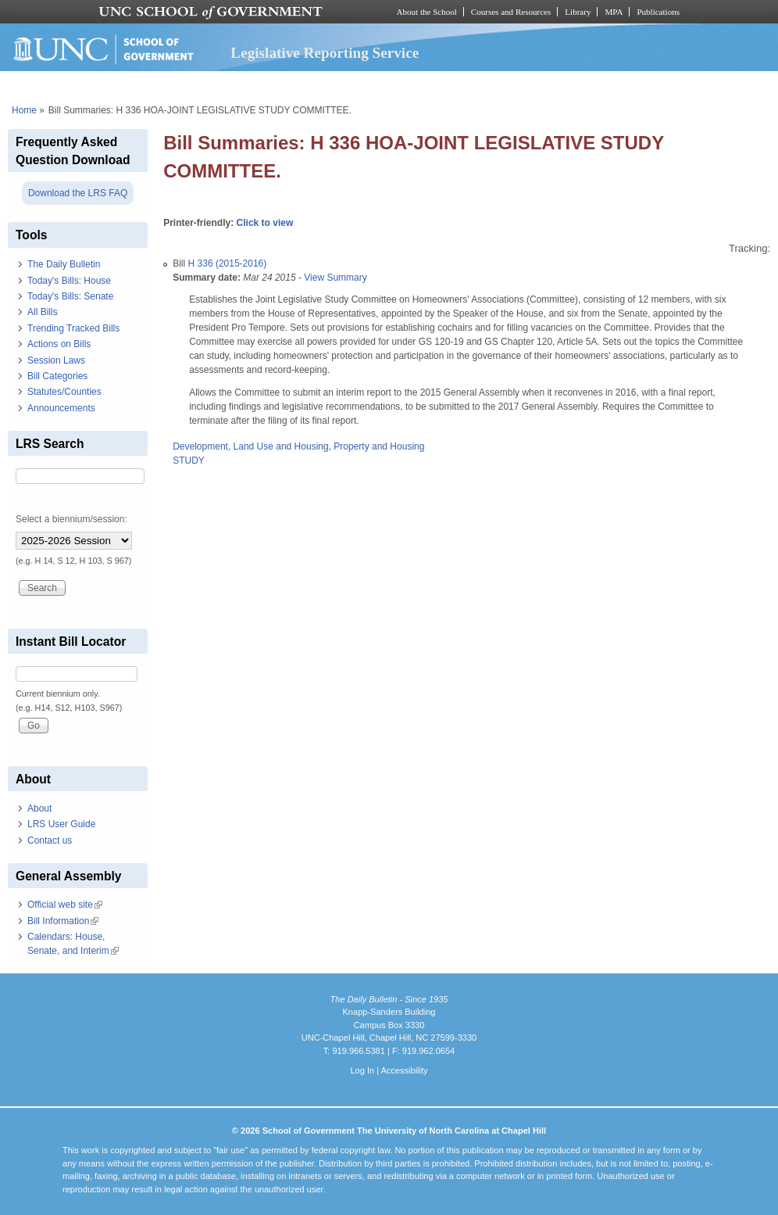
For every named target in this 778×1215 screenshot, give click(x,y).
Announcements (61, 408)
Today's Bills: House (69, 280)
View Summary (335, 277)
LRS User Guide (61, 824)
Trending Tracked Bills (73, 328)
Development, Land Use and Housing (250, 446)
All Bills (42, 311)
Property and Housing (379, 446)
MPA (614, 11)
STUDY (189, 460)
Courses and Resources (511, 11)
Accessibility (403, 1070)
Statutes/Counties (64, 391)
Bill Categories (57, 376)
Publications (658, 11)
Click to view (265, 222)
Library (578, 11)
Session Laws (56, 360)
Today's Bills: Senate (70, 296)
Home (24, 110)
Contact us (49, 840)
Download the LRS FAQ (77, 193)
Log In (362, 1070)
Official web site (64, 904)
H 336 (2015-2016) (227, 263)
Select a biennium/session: (71, 519)
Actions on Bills (59, 344)
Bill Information (62, 921)
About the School (427, 11)
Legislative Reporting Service (324, 53)
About (39, 808)
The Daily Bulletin (63, 264)
